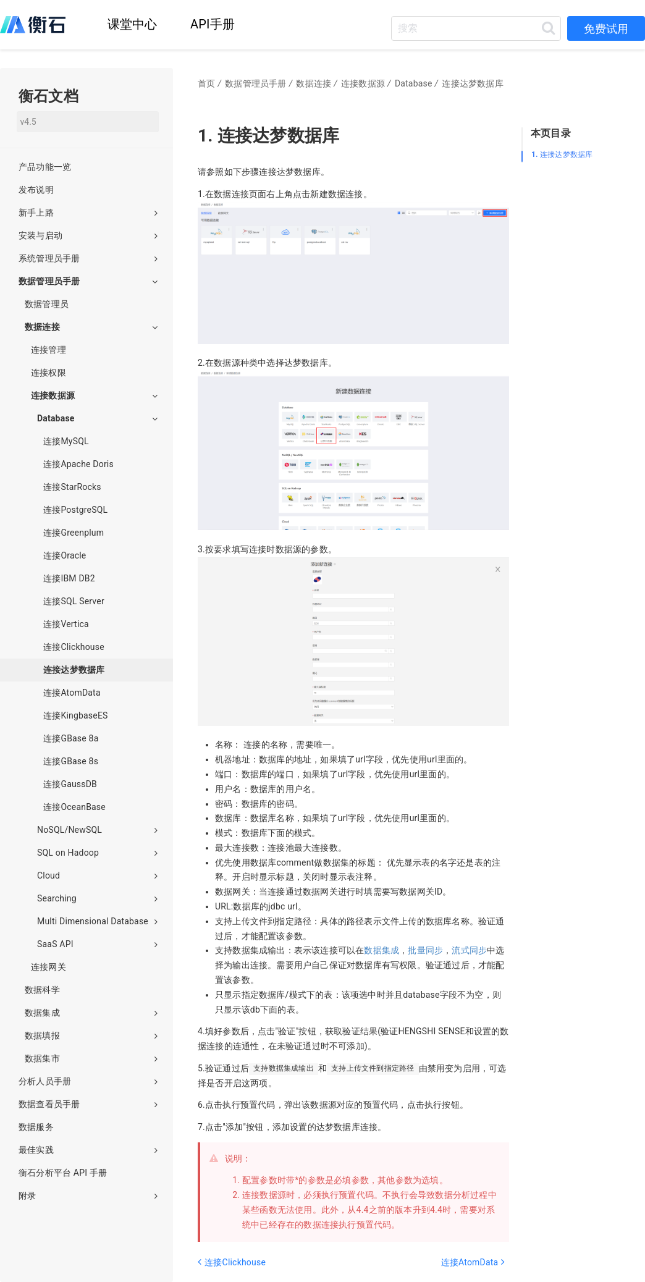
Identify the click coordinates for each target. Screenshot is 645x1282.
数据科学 (42, 990)
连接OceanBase (74, 807)
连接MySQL (66, 441)
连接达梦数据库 (561, 154)
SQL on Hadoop (97, 853)
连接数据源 (94, 395)
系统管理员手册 (88, 258)
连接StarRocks (72, 487)
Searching (97, 898)
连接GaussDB (70, 784)
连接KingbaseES (75, 715)
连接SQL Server (73, 601)
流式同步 (469, 950)
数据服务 (36, 1127)
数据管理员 (47, 304)
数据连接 (91, 327)
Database (97, 418)
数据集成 (381, 950)
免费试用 (606, 28)
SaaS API (97, 944)
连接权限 (48, 372)
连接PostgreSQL (75, 510)
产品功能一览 (45, 167)
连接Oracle (64, 555)
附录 (88, 1195)
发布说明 (36, 190)
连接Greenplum (73, 533)
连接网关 (48, 967)
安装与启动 (88, 235)
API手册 (212, 24)
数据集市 (91, 1058)
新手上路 (88, 212)
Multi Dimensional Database (97, 921)
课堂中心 (133, 24)
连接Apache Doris (78, 464)
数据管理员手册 (88, 281)
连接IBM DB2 (69, 578)
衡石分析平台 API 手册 (63, 1173)
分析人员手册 (88, 1081)
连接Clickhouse (73, 647)
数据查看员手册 (88, 1104)
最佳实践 (88, 1150)
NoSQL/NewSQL (97, 830)
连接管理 (48, 350)
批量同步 (425, 950)
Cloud (97, 875)
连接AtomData (72, 693)
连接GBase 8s (70, 761)
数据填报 (91, 1035)
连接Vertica (66, 624)
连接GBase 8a (70, 738)
